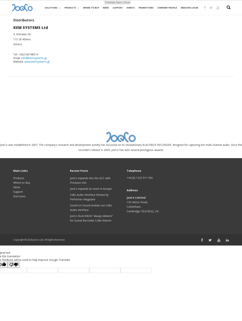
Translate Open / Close (117, 2)
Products (18, 178)
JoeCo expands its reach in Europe (91, 188)
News (16, 187)
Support (18, 192)
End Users (19, 196)
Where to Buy (21, 182)
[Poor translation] (14, 265)
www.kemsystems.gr (37, 61)
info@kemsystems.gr (34, 58)
